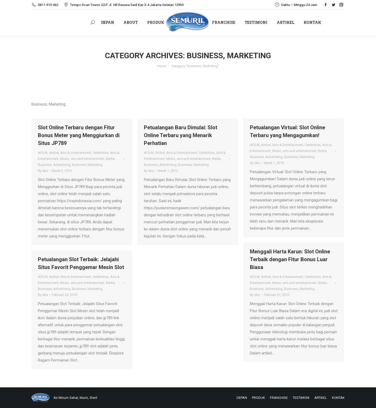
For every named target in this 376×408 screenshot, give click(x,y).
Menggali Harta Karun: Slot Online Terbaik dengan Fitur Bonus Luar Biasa (290, 259)
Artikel (54, 153)
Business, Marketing (87, 165)
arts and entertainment (87, 159)
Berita (110, 159)
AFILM (43, 153)
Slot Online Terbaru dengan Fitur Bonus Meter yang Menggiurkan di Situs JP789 (79, 135)
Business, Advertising (54, 165)
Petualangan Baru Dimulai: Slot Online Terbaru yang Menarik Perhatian (180, 135)
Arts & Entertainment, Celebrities (84, 153)
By (43, 171)
